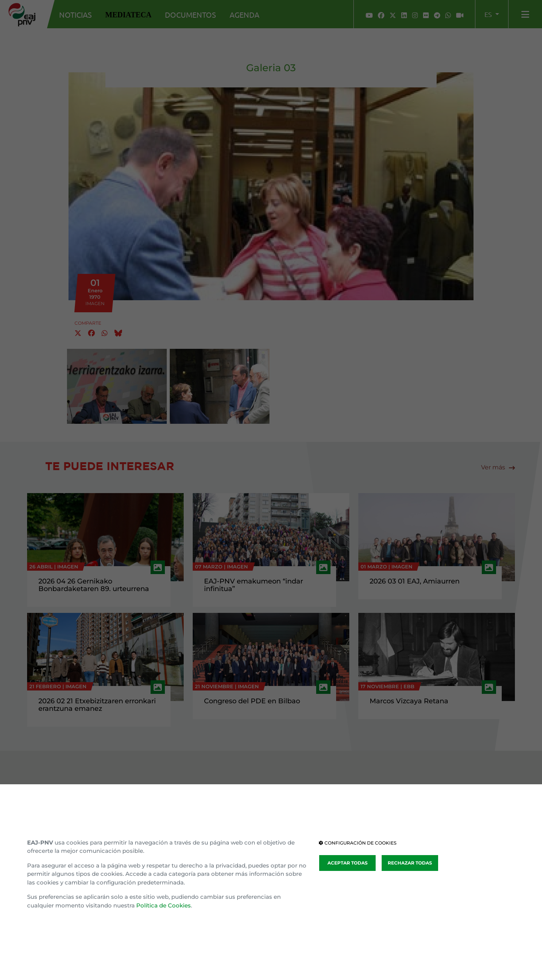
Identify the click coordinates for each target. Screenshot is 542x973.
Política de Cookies (163, 905)
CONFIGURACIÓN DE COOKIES (357, 843)
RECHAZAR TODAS (410, 863)
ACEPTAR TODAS (347, 863)
